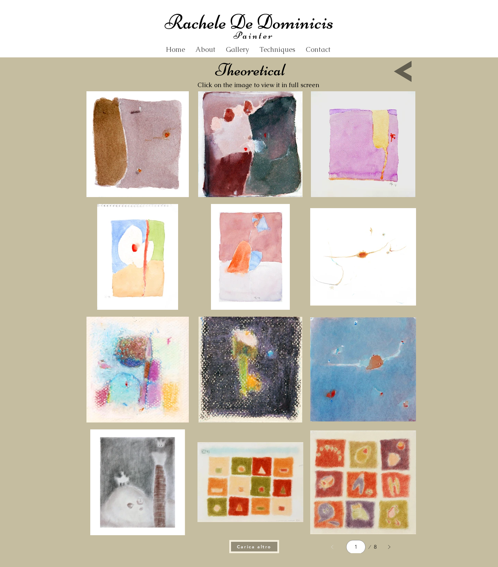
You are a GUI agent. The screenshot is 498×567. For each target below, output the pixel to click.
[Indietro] (332, 547)
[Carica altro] (254, 546)
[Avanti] (389, 547)
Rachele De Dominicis (249, 22)
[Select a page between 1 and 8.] (356, 547)
